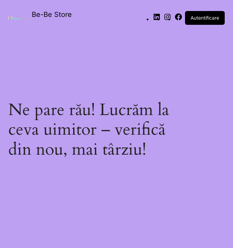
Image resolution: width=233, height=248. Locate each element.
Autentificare (205, 18)
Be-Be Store (52, 14)
